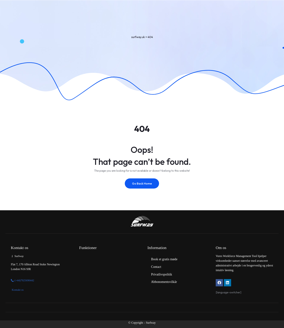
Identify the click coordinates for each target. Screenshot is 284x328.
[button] (17, 256)
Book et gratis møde (164, 259)
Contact (156, 267)
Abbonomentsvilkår (164, 282)
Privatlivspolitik (161, 274)
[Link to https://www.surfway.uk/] (142, 221)
